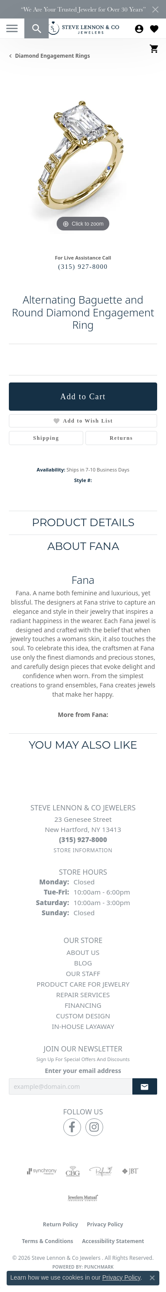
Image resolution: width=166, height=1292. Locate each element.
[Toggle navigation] (12, 28)
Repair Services (83, 994)
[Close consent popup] (152, 1278)
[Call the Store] (83, 839)
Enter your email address (83, 1070)
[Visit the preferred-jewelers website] (101, 1171)
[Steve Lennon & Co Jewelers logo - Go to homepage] (83, 28)
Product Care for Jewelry (82, 984)
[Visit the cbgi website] (73, 1171)
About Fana (83, 546)
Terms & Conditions (47, 1241)
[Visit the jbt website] (130, 1171)
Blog (83, 962)
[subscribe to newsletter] (144, 1086)
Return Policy (60, 1224)
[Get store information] (83, 850)
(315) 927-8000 (83, 266)
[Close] (155, 9)
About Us (82, 952)
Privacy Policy (105, 1224)
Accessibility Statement (113, 1241)
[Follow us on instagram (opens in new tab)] (94, 1127)
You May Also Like (83, 745)
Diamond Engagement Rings (52, 55)
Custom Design (83, 1015)
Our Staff (83, 973)
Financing (83, 1005)
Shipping (46, 438)
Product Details (83, 522)
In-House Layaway (83, 1026)
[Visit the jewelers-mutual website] (83, 1197)
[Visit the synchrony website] (41, 1171)
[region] (83, 160)
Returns (121, 438)
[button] (36, 28)
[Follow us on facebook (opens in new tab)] (72, 1127)
